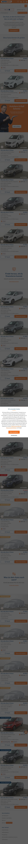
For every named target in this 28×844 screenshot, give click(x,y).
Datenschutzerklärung (16, 426)
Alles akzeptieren (14, 432)
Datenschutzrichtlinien (11, 427)
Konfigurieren (14, 435)
